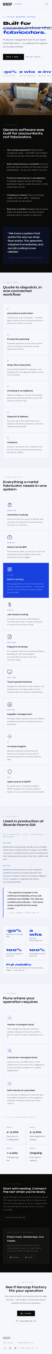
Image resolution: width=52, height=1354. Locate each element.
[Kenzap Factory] (12, 4)
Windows (14, 1257)
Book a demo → (13, 57)
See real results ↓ (34, 57)
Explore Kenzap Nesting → (16, 1217)
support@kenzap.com (26, 1321)
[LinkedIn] (5, 1348)
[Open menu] (46, 4)
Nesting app (8, 1342)
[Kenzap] (7, 1338)
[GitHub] (10, 1348)
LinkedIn (26, 1313)
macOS (28, 1257)
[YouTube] (15, 1348)
